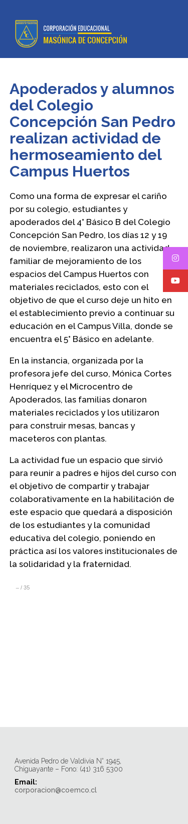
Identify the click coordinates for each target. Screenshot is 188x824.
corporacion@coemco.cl (56, 790)
